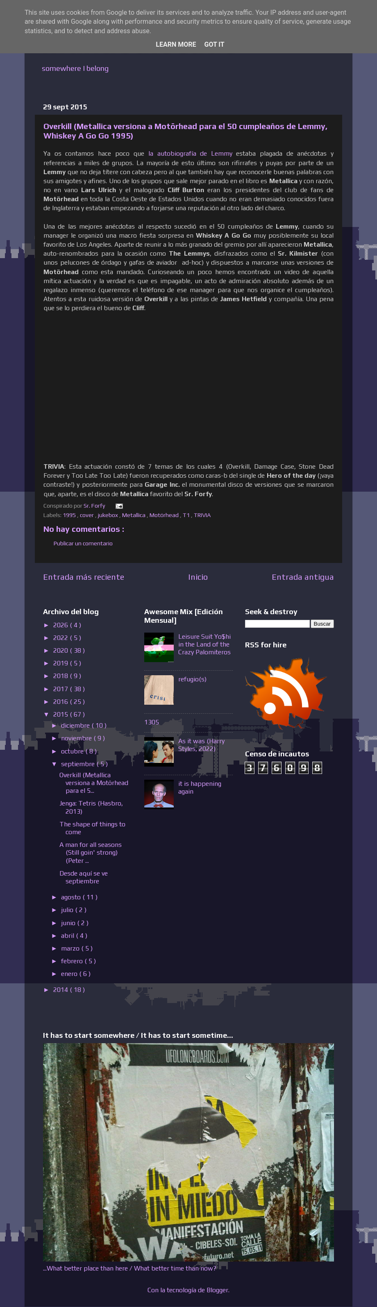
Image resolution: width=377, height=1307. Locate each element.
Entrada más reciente (83, 576)
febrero (72, 961)
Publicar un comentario (83, 543)
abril (68, 935)
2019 (61, 663)
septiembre (78, 764)
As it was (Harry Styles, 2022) (201, 745)
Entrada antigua (303, 576)
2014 (61, 990)
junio (69, 923)
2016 (61, 702)
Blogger (217, 1290)
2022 (61, 638)
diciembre (76, 725)
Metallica (134, 515)
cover (87, 515)
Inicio (198, 576)
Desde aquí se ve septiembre (83, 877)
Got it (214, 44)
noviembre (77, 738)
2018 (61, 676)
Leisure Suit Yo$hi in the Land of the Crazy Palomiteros (204, 644)
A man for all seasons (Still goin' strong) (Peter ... (90, 852)
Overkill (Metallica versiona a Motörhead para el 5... (93, 782)
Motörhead (165, 515)
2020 (61, 650)
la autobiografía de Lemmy (190, 153)
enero (70, 974)
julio (68, 910)
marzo (71, 948)
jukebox (108, 515)
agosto (71, 897)
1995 (70, 515)
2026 (61, 625)
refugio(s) (192, 679)
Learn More (176, 44)
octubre (73, 751)
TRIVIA (203, 515)
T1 (187, 515)
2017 (61, 689)
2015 (61, 714)
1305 (151, 722)
